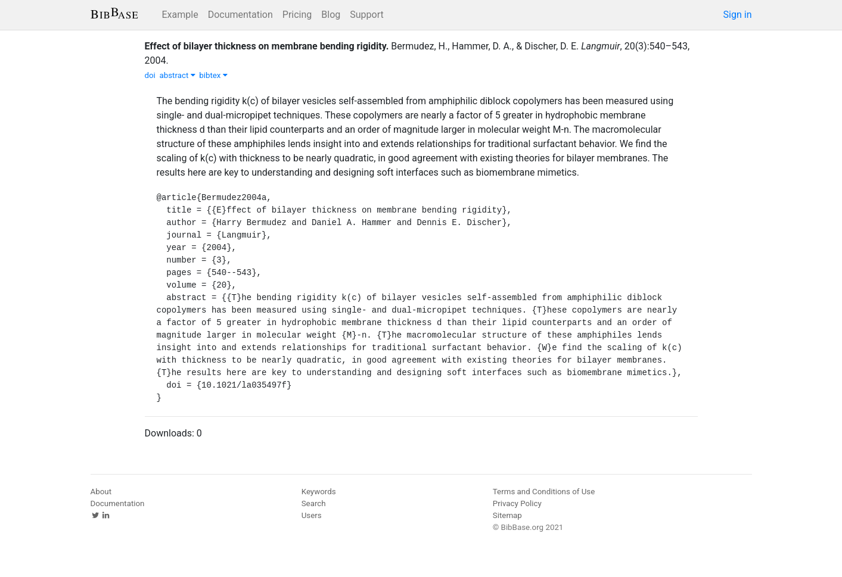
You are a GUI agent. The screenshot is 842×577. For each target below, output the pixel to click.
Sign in (737, 14)
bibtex (213, 75)
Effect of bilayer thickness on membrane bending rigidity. (267, 46)
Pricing (297, 14)
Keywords (319, 491)
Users (312, 515)
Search (314, 503)
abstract (177, 75)
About (101, 491)
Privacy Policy (517, 503)
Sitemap (507, 515)
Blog (330, 14)
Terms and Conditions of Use (544, 491)
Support (366, 14)
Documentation (240, 14)
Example (180, 14)
